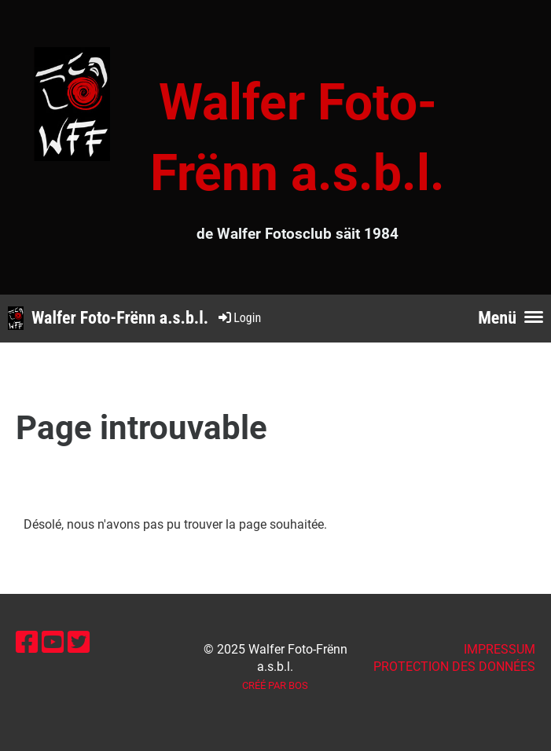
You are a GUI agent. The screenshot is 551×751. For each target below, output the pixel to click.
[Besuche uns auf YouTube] (53, 643)
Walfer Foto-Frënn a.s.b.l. (119, 318)
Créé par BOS (275, 685)
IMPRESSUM (499, 649)
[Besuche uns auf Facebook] (27, 643)
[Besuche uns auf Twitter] (79, 643)
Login (238, 317)
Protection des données (454, 666)
